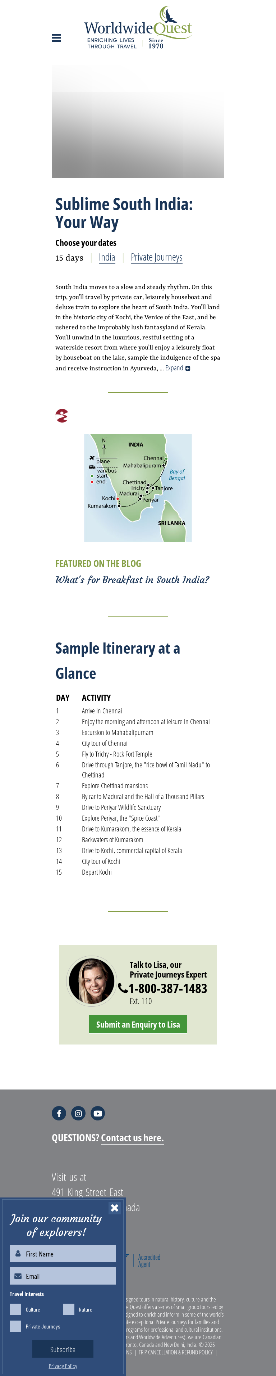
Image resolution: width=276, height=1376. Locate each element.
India (107, 256)
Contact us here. (132, 1137)
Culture (33, 1307)
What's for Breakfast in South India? (132, 580)
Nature (85, 1307)
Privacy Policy (63, 1365)
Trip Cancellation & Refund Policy (176, 1352)
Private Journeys (157, 256)
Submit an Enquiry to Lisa (138, 1024)
